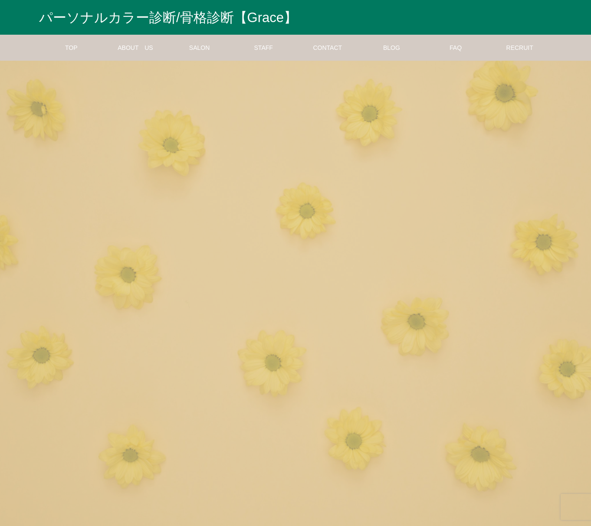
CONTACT (327, 47)
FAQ (456, 47)
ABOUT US (135, 47)
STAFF (263, 47)
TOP (71, 47)
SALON (199, 47)
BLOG (391, 47)
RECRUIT (519, 47)
